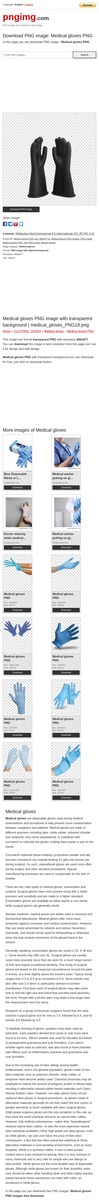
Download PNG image (21, 209)
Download (17, 487)
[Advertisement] (49, 87)
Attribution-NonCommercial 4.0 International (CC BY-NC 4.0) (54, 233)
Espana (29, 4)
